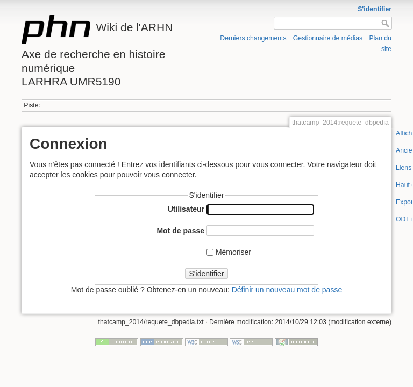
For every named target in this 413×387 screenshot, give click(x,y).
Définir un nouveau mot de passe (287, 289)
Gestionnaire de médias (327, 38)
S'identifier (374, 9)
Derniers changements (253, 38)
